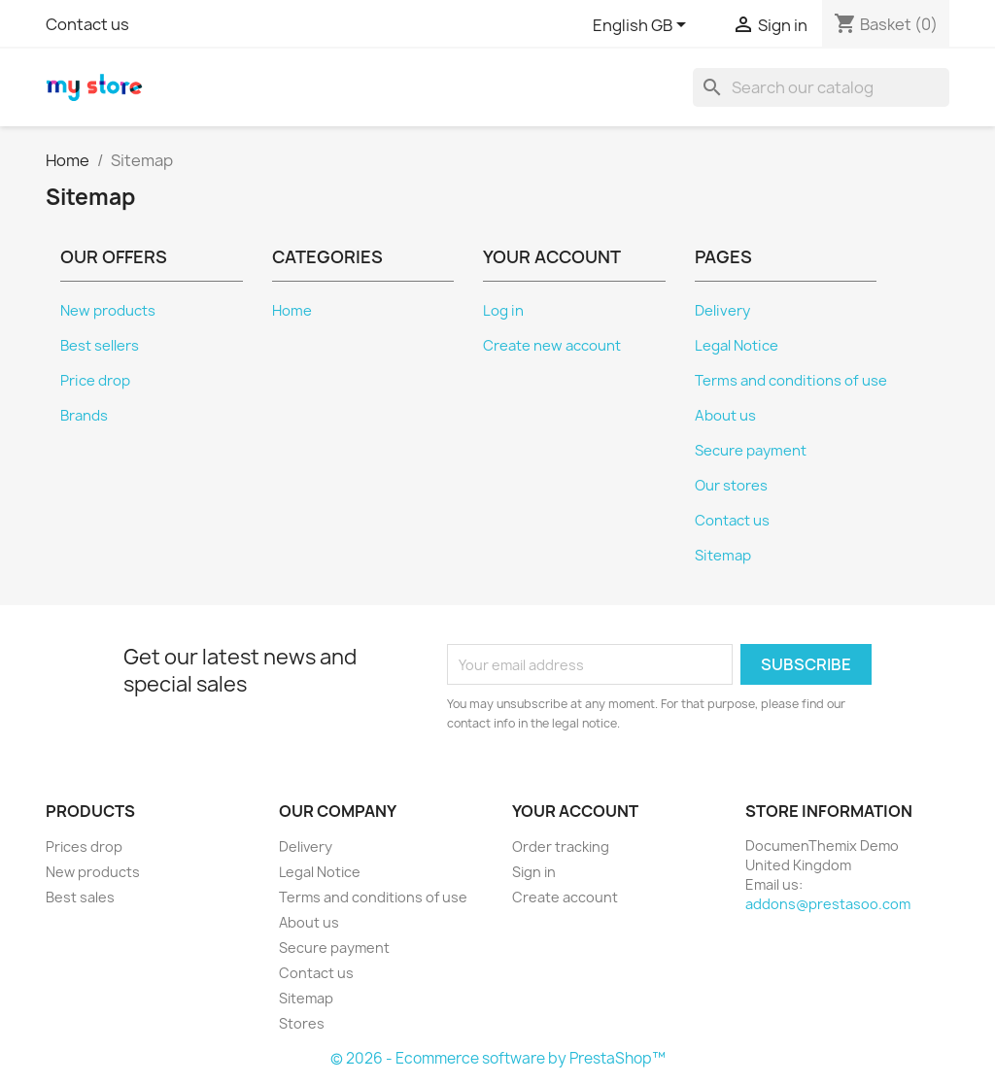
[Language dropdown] (643, 26)
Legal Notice (736, 346)
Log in (503, 311)
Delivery (722, 311)
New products (107, 311)
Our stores (731, 485)
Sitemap (723, 555)
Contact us (87, 24)
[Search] (821, 87)
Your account (575, 811)
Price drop (95, 380)
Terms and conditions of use (791, 380)
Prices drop (84, 846)
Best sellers (99, 346)
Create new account (552, 346)
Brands (84, 415)
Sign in (534, 872)
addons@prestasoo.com (827, 904)
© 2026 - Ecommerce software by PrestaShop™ (498, 1058)
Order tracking (560, 846)
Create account (565, 897)
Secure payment (750, 450)
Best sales (80, 897)
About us (725, 415)
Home (292, 311)
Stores (302, 1023)
